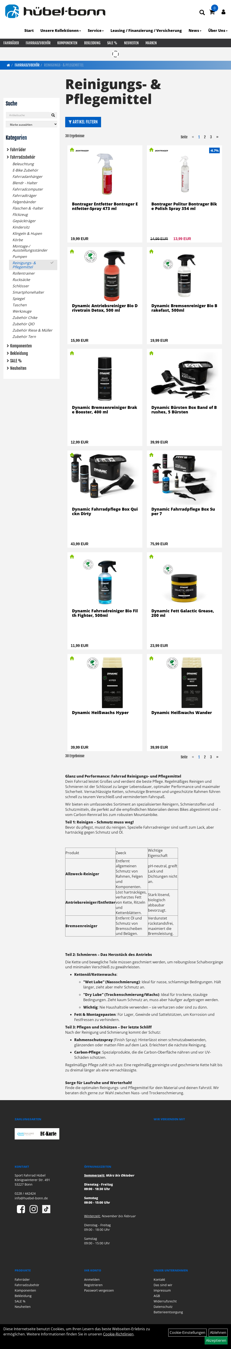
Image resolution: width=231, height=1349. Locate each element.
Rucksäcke (21, 279)
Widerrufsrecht (165, 1301)
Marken (151, 43)
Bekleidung (92, 43)
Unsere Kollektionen (60, 30)
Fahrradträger (24, 195)
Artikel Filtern (83, 121)
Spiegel (18, 298)
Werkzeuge (21, 311)
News (195, 30)
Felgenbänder (24, 201)
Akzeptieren (216, 1340)
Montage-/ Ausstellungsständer (29, 248)
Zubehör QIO (23, 323)
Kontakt (159, 1279)
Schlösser (20, 285)
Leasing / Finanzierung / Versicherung (146, 30)
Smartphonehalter (28, 292)
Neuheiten (131, 43)
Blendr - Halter (24, 182)
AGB (157, 1296)
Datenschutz (163, 1306)
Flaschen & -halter (27, 208)
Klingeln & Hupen (27, 233)
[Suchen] (53, 115)
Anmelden (92, 1279)
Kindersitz (21, 227)
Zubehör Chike (24, 317)
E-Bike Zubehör (25, 170)
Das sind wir (163, 1285)
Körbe (17, 239)
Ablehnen (218, 1332)
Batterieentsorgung (168, 1312)
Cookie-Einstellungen (187, 1332)
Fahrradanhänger (27, 176)
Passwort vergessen (99, 1290)
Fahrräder (11, 43)
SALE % (112, 43)
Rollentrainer (23, 273)
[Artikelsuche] (202, 13)
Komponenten (67, 43)
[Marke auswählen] (31, 124)
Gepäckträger (24, 220)
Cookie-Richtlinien (118, 1334)
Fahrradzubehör (38, 43)
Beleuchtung (23, 163)
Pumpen (19, 256)
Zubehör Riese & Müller (32, 330)
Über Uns (218, 30)
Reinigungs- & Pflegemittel (64, 65)
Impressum (162, 1290)
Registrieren (93, 1285)
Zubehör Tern (24, 336)
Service (96, 30)
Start (29, 30)
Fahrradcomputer (27, 189)
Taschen (19, 304)
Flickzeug (20, 214)
